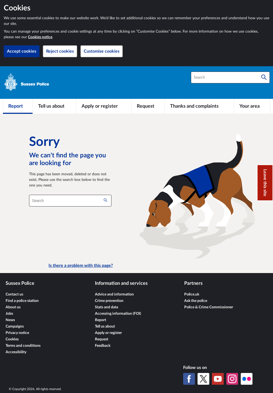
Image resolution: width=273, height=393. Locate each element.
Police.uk (191, 294)
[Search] (264, 77)
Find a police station (22, 301)
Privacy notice (17, 333)
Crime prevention (109, 301)
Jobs (9, 314)
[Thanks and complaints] (199, 106)
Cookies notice (40, 37)
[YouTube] (218, 379)
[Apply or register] (103, 106)
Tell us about (105, 326)
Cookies (12, 339)
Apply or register (108, 333)
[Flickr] (246, 379)
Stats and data (106, 307)
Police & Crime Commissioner (208, 307)
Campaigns (15, 326)
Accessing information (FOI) (118, 314)
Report (100, 320)
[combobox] (230, 77)
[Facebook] (189, 379)
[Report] (18, 106)
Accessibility (16, 352)
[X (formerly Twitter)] (203, 379)
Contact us (14, 294)
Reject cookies (60, 51)
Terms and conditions (23, 346)
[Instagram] (232, 379)
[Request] (147, 106)
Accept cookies (21, 51)
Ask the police (195, 301)
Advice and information (114, 294)
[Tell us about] (54, 106)
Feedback (102, 346)
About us (13, 307)
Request (101, 339)
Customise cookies (101, 51)
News (10, 320)
